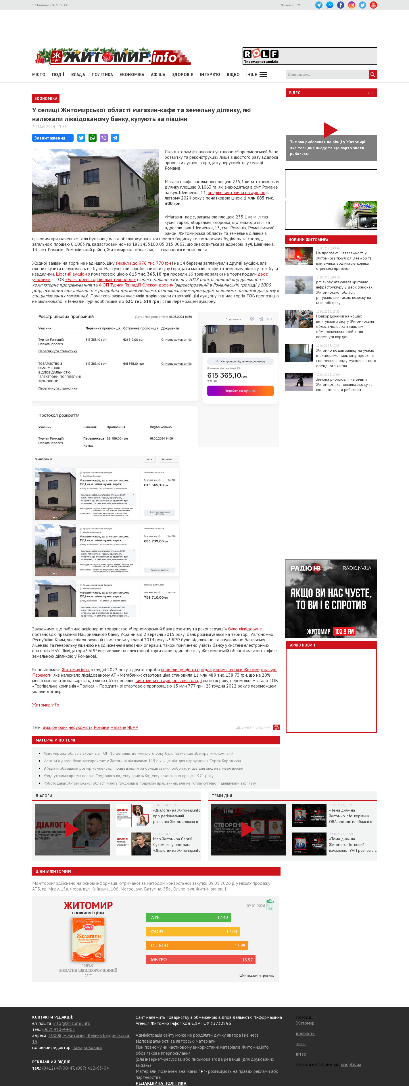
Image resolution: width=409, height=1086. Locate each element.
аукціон (50, 727)
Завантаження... (51, 138)
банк (63, 727)
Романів (102, 727)
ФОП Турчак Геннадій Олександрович (136, 285)
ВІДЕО (233, 74)
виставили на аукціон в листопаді (169, 680)
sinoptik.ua (351, 1064)
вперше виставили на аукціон (236, 192)
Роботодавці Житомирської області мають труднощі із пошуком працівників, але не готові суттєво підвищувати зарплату (150, 783)
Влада (78, 74)
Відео (295, 92)
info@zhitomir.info (72, 1023)
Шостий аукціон (71, 274)
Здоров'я (182, 74)
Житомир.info (75, 669)
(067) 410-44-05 (58, 1029)
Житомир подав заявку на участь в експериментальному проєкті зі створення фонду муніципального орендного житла (346, 358)
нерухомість (81, 727)
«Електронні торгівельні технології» (100, 279)
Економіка (132, 74)
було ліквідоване (245, 629)
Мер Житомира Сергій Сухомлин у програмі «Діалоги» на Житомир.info (177, 844)
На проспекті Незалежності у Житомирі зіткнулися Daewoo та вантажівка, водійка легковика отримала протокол (344, 260)
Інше (251, 74)
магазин (118, 727)
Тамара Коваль (87, 1047)
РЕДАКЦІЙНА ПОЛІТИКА (161, 1083)
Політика (102, 74)
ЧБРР (132, 727)
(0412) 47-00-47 (58, 1068)
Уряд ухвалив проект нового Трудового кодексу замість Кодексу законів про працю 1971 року (129, 775)
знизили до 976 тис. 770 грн (143, 263)
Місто (39, 74)
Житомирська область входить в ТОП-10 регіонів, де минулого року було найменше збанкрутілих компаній (138, 753)
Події (58, 74)
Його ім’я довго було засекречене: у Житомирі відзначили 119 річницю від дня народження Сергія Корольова (142, 760)
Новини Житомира (308, 239)
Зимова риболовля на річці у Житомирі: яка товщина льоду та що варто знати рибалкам (344, 384)
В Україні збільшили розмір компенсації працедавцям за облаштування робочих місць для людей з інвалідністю (143, 768)
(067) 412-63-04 (92, 1068)
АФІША (158, 74)
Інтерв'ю (210, 74)
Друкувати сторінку (253, 727)
